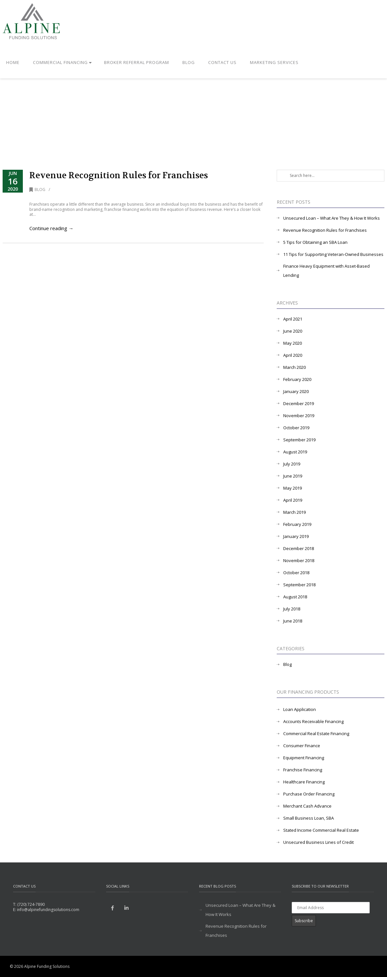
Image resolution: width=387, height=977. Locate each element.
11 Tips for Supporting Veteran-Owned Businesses (333, 254)
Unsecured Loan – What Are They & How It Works (331, 218)
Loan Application (299, 709)
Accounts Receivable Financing (313, 721)
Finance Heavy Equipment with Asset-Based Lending (326, 270)
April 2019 (292, 500)
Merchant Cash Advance (307, 806)
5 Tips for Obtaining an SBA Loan (315, 242)
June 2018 (292, 621)
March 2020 (294, 367)
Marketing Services (274, 62)
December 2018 (298, 548)
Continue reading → (51, 228)
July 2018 (291, 609)
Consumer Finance (301, 746)
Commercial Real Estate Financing (316, 733)
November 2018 (298, 560)
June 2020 (292, 331)
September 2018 (299, 585)
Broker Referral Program (136, 62)
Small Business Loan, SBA (308, 818)
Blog (188, 62)
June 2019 (292, 476)
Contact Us (222, 62)
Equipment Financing (303, 758)
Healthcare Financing (304, 782)
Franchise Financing (302, 770)
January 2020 (296, 391)
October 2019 (296, 428)
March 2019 (294, 512)
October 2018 (296, 572)
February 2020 (297, 379)
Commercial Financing (62, 62)
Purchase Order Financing (308, 794)
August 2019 (295, 452)
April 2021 (292, 319)
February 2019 (297, 524)
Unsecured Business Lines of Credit (318, 842)
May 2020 (292, 343)
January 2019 (296, 536)
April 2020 (292, 355)
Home (13, 62)
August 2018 (295, 597)
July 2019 (291, 464)
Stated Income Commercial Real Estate (321, 830)
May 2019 (292, 488)
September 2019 (299, 440)
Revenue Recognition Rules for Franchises (118, 175)
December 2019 (298, 403)
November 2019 (298, 415)
